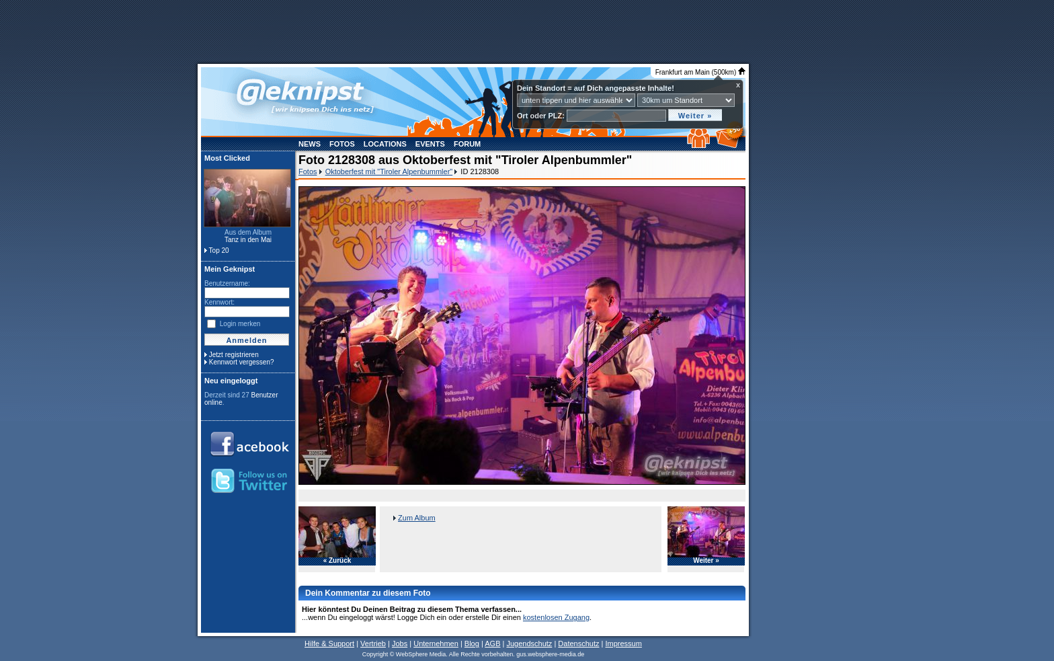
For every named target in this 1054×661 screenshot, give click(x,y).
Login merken (240, 323)
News (309, 144)
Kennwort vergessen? (241, 362)
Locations (385, 144)
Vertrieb (373, 643)
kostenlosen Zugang (556, 617)
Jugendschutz (529, 643)
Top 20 (219, 250)
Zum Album (417, 518)
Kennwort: (219, 302)
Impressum (623, 643)
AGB (492, 643)
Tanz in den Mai (248, 239)
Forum (467, 144)
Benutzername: (227, 283)
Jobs (399, 643)
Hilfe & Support (329, 643)
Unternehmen (435, 643)
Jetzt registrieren (234, 354)
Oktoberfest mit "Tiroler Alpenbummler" (389, 171)
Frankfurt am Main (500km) (700, 72)
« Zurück (337, 560)
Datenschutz (578, 643)
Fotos (342, 144)
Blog (471, 643)
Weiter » (706, 560)
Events (430, 144)
